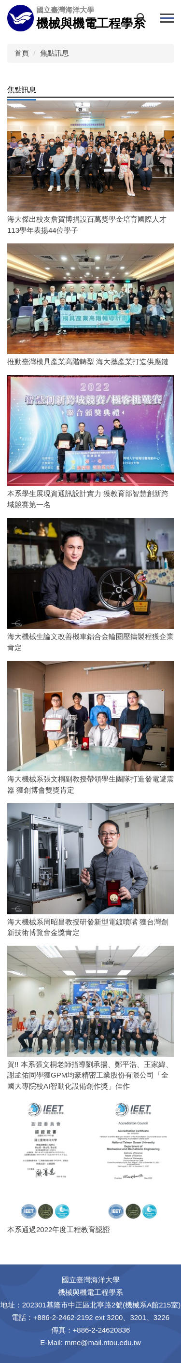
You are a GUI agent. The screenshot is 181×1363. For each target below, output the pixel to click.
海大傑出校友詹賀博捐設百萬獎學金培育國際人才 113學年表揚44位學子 (87, 224)
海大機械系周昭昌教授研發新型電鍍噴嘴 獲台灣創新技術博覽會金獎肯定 (87, 927)
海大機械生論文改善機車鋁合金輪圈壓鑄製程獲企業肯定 (90, 642)
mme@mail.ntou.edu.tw (103, 1342)
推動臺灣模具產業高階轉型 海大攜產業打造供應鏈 (87, 361)
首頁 (21, 53)
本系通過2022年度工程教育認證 (58, 1229)
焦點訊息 (54, 53)
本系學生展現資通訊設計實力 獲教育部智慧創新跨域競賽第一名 (87, 499)
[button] (143, 20)
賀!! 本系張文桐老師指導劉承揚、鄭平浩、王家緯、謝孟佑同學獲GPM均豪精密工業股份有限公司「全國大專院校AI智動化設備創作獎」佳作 (90, 1075)
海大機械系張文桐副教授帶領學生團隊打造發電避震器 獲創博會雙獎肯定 (90, 784)
